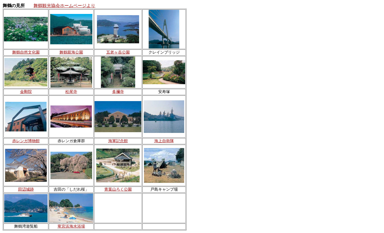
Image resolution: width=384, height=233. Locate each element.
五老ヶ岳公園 (118, 52)
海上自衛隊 (164, 141)
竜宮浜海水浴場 (71, 226)
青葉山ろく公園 (118, 189)
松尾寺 (71, 92)
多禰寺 (118, 92)
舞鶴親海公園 (71, 52)
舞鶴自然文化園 (26, 52)
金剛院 (26, 92)
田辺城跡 (26, 189)
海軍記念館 (118, 141)
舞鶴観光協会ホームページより (64, 5)
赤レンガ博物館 (26, 141)
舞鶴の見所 (14, 5)
